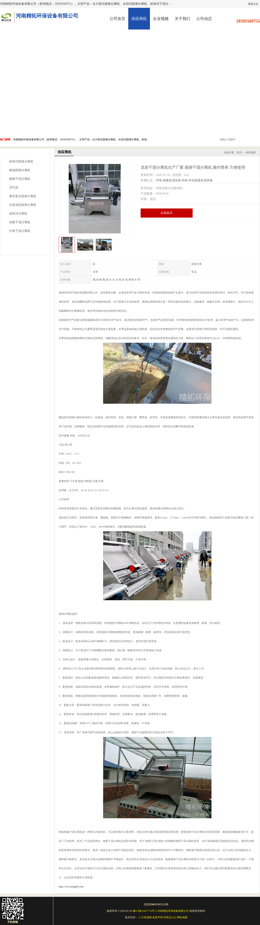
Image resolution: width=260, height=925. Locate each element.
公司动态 (204, 18)
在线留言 (167, 213)
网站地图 (182, 917)
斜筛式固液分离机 (21, 161)
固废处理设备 (172, 180)
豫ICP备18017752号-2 (145, 910)
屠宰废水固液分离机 (22, 196)
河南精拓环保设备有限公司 (173, 910)
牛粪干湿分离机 (19, 231)
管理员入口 (169, 917)
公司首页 (117, 18)
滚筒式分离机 (18, 213)
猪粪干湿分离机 (19, 178)
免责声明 (157, 917)
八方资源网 (145, 917)
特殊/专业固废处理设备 (197, 180)
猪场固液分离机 (19, 170)
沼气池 (13, 187)
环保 (159, 180)
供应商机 (139, 18)
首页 (239, 152)
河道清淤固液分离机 (22, 205)
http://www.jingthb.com (71, 886)
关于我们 (182, 18)
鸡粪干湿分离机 (19, 222)
